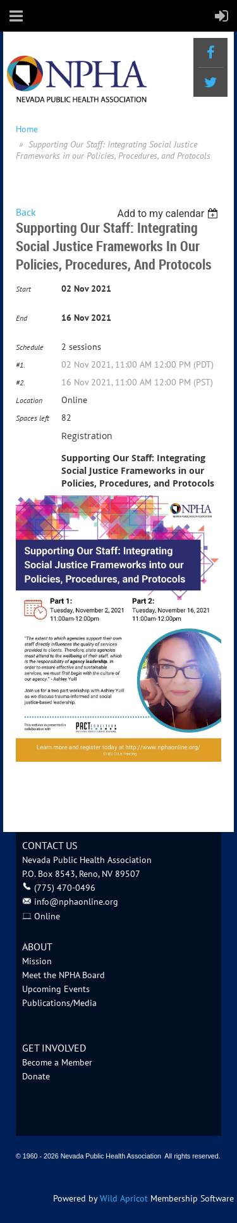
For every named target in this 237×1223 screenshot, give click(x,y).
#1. (20, 364)
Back (26, 212)
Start (23, 289)
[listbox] (169, 213)
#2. (20, 382)
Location (29, 400)
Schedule (30, 347)
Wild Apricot (124, 1198)
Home (27, 129)
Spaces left (32, 418)
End (21, 318)
